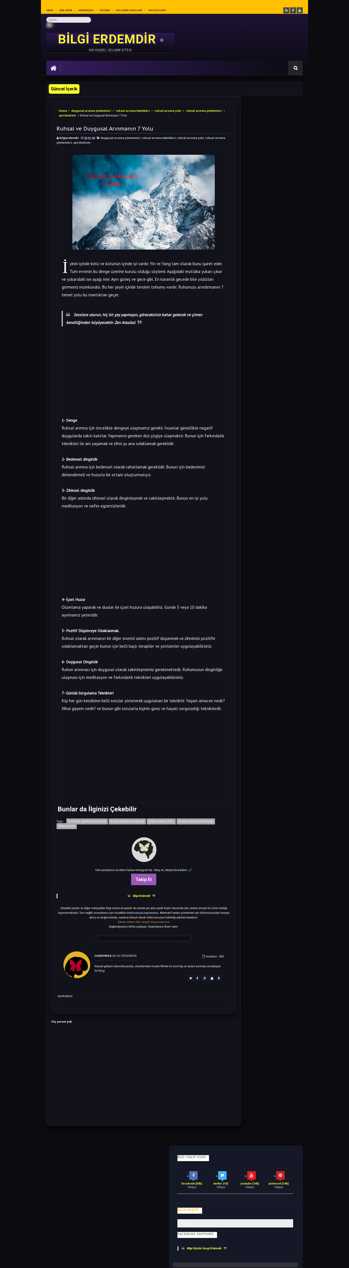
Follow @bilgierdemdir (246, 571)
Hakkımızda (86, 10)
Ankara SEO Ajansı (288, 1261)
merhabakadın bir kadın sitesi (67, 1224)
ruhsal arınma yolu (168, 109)
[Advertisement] (131, 380)
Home (63, 109)
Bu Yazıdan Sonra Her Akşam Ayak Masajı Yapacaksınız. (267, 388)
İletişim (105, 10)
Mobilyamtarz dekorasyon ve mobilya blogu (77, 1228)
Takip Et (131, 913)
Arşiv (49, 10)
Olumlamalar (184, 1196)
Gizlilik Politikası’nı (148, 1244)
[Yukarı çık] (174, 1237)
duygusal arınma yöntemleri (92, 109)
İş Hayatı (133, 1196)
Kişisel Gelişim (60, 1196)
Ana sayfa (65, 10)
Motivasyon (157, 1196)
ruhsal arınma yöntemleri (82, 140)
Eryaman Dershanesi (210, 1261)
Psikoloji (112, 1196)
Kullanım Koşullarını (115, 1244)
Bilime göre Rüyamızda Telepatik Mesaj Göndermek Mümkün (268, 416)
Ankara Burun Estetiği (238, 1261)
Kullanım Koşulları (129, 10)
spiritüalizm (98, 113)
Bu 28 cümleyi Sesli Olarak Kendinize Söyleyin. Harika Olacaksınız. (271, 242)
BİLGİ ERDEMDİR (108, 39)
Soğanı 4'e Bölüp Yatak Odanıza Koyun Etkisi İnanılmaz (268, 270)
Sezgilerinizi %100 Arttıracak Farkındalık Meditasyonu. (268, 444)
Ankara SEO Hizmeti (264, 1261)
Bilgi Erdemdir (129, 930)
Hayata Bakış (88, 1196)
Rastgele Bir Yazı (262, 588)
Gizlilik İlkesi (157, 10)
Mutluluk (209, 1196)
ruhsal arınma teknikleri (133, 109)
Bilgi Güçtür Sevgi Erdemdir (257, 200)
